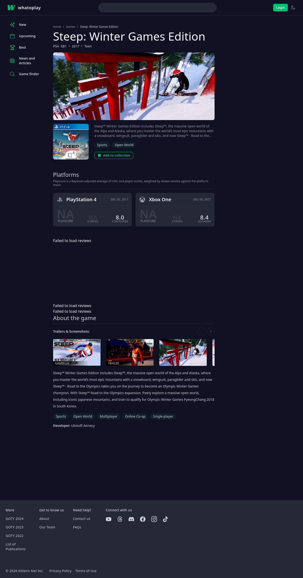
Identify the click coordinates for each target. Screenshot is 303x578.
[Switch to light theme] (293, 7)
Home (57, 27)
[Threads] (120, 519)
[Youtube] (108, 519)
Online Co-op (135, 416)
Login (280, 7)
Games (70, 27)
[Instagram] (154, 519)
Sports (102, 145)
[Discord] (131, 519)
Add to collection (113, 155)
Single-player (163, 416)
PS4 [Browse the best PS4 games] (56, 46)
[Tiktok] (165, 519)
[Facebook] (143, 519)
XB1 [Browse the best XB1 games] (64, 46)
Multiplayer (109, 416)
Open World (124, 145)
